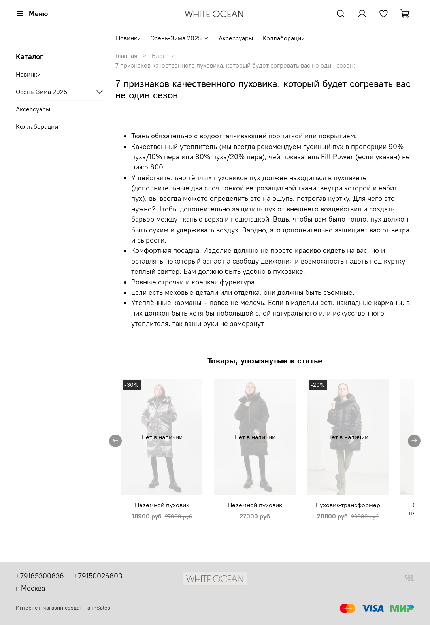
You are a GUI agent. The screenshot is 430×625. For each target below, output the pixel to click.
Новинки (128, 38)
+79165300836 (40, 576)
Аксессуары (236, 38)
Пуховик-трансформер (368, 520)
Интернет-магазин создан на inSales (63, 608)
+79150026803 (98, 576)
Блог (159, 56)
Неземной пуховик (161, 520)
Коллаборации (283, 38)
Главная (126, 56)
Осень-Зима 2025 (179, 38)
